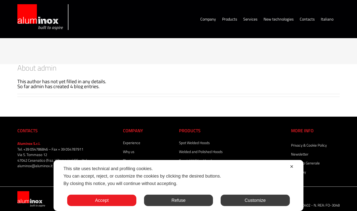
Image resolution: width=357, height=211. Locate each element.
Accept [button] (102, 200)
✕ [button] (292, 166)
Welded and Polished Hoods (201, 152)
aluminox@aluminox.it (35, 166)
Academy (298, 172)
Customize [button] (255, 200)
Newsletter (299, 154)
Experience (131, 143)
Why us (128, 152)
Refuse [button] (178, 200)
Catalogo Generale (305, 163)
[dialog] (178, 185)
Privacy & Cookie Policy (309, 145)
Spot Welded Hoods (194, 143)
